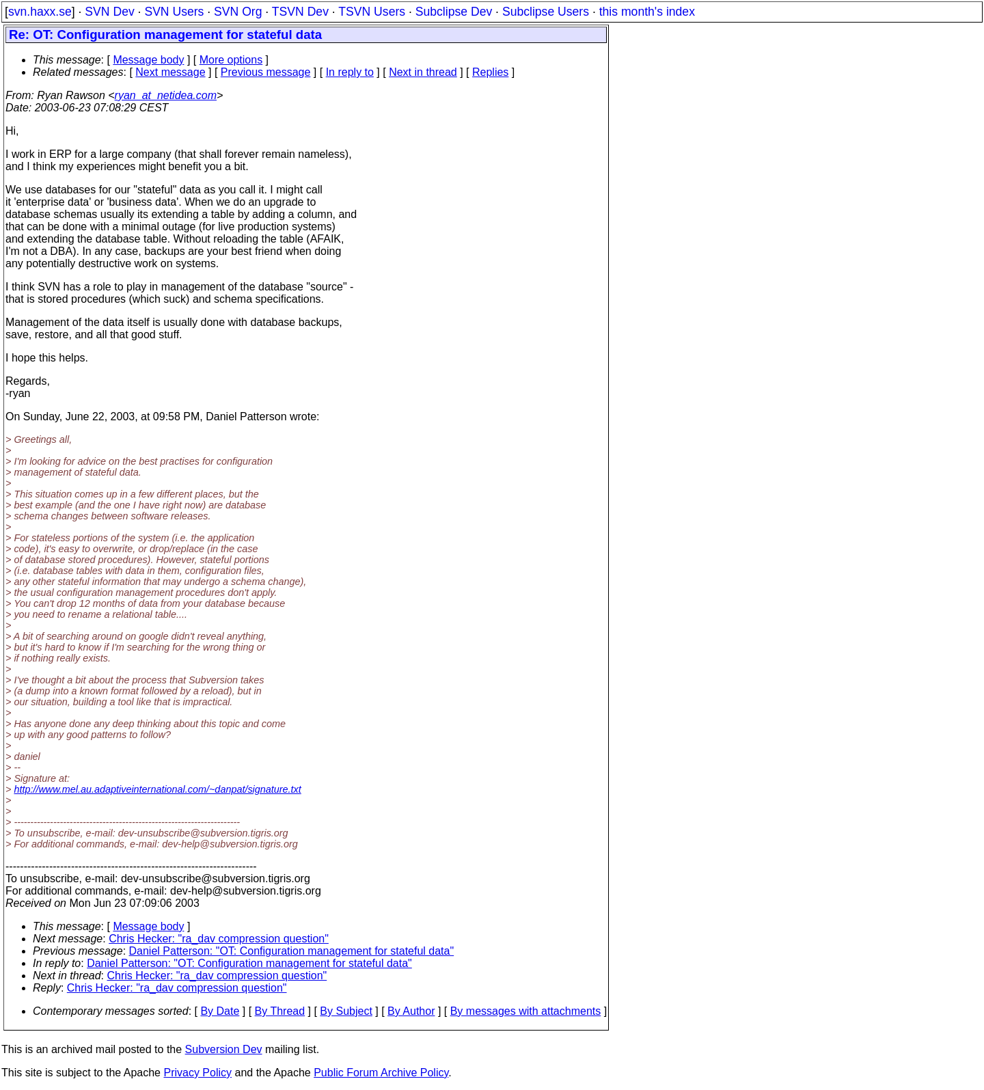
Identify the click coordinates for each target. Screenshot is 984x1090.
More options (231, 60)
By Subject (346, 1011)
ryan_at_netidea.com (166, 95)
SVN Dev (109, 11)
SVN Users (174, 11)
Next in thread (423, 72)
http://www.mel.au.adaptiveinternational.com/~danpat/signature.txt (157, 789)
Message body (148, 60)
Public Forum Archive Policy (381, 1072)
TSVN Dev (300, 11)
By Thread (280, 1011)
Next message (170, 72)
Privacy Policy (197, 1072)
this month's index (647, 11)
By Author (411, 1011)
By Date (219, 1011)
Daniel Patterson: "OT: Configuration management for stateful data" (291, 951)
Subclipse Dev (453, 11)
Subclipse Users (545, 11)
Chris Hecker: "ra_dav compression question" (219, 938)
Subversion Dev (223, 1049)
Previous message (266, 72)
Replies (490, 72)
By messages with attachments (525, 1011)
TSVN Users (371, 11)
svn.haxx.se (40, 11)
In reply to (350, 72)
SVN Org (238, 11)
